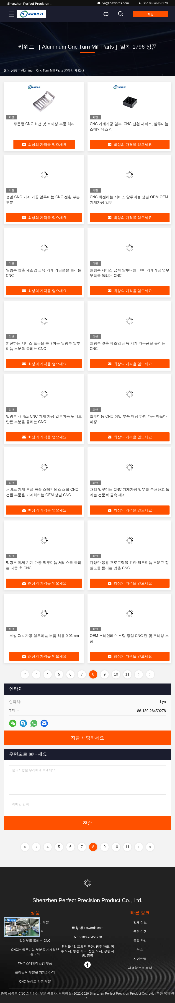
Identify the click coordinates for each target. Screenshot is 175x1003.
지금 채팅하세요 (87, 737)
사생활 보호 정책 (140, 968)
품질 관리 (140, 940)
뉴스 (140, 949)
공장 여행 (140, 931)
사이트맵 (140, 959)
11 (127, 674)
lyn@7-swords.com (113, 3)
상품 (14, 70)
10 (116, 674)
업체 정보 (140, 922)
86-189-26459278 (153, 3)
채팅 (150, 14)
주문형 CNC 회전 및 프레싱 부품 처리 (44, 124)
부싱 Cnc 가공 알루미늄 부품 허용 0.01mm (44, 636)
